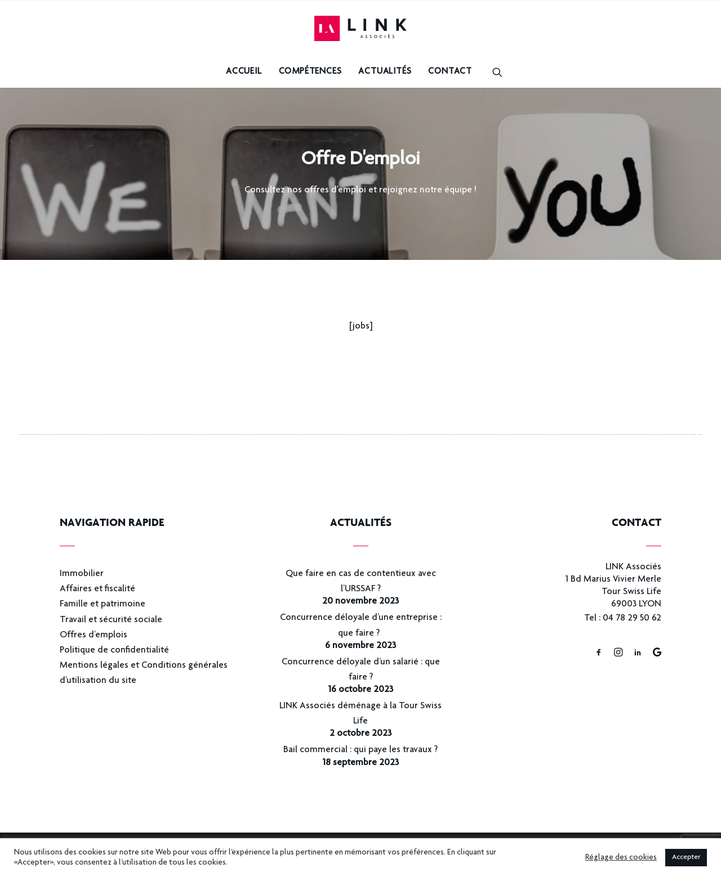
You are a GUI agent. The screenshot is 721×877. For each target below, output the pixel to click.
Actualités (384, 72)
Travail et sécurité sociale (111, 620)
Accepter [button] (686, 857)
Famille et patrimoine (102, 604)
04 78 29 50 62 (632, 618)
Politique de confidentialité (114, 650)
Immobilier (82, 574)
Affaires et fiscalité (97, 589)
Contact (450, 72)
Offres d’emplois (93, 635)
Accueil (244, 72)
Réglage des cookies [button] (621, 858)
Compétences (310, 72)
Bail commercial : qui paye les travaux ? (360, 750)
